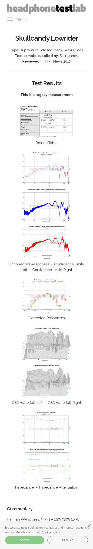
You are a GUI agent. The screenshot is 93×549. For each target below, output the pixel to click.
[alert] (46, 535)
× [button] (89, 526)
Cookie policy (51, 532)
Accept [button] (25, 540)
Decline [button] (67, 540)
